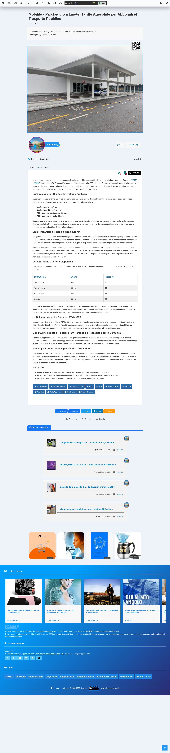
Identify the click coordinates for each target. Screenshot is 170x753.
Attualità (129, 674)
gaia (119, 145)
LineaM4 (126, 437)
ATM (90, 437)
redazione (52, 145)
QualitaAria (70, 443)
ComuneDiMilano (86, 443)
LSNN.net (21, 734)
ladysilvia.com (36, 734)
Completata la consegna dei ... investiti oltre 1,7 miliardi (87, 494)
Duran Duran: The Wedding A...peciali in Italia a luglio (23, 665)
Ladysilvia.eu (67, 734)
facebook (74, 462)
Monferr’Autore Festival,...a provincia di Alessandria (103, 665)
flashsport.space (85, 734)
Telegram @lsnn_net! (82, 710)
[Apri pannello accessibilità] (15, 3)
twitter (86, 462)
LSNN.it (9, 734)
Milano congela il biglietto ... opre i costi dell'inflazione (86, 561)
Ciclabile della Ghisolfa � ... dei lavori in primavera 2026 (87, 538)
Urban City (133, 145)
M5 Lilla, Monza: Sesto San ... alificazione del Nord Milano (88, 516)
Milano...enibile (112, 437)
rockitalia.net (127, 734)
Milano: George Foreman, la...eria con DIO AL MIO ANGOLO (142, 665)
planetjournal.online (107, 734)
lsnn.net (54, 746)
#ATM (46, 185)
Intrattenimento (14, 674)
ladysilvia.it (52, 734)
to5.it (148, 734)
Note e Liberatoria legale (110, 746)
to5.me (139, 734)
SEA (99, 437)
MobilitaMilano (40, 437)
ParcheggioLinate (58, 437)
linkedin (97, 462)
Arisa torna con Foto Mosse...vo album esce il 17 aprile (61, 665)
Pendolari (39, 443)
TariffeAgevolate (54, 443)
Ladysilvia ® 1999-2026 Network (74, 746)
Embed (109, 462)
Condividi (61, 462)
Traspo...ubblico (76, 437)
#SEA (55, 185)
